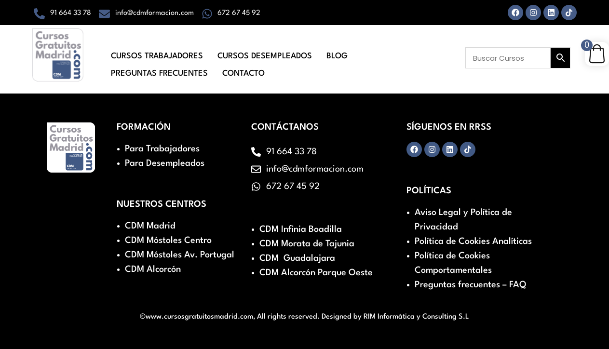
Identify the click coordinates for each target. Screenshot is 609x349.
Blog (337, 54)
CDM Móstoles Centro (168, 240)
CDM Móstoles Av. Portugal (179, 255)
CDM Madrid (150, 226)
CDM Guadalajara (297, 258)
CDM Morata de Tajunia (306, 244)
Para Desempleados (164, 163)
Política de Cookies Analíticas (473, 241)
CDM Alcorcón (153, 269)
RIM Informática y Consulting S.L (416, 317)
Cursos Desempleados (264, 54)
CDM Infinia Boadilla (300, 229)
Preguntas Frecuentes (159, 67)
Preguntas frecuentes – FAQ (470, 285)
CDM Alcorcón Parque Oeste (316, 272)
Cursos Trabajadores (157, 54)
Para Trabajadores (162, 149)
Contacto (243, 67)
